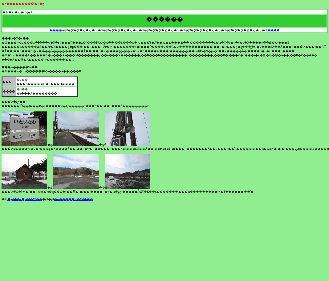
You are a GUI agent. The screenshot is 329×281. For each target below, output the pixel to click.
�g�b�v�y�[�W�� (24, 199)
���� (56, 30)
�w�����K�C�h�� (73, 199)
